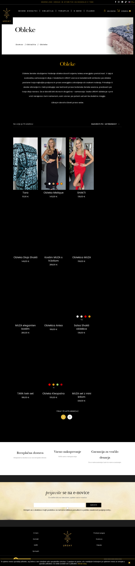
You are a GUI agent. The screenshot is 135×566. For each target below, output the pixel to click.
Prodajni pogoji (99, 533)
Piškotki (99, 545)
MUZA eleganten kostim (25, 327)
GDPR (36, 545)
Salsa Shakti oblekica (81, 327)
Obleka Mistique (54, 192)
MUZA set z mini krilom (81, 395)
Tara (25, 192)
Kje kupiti (36, 551)
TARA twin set (25, 393)
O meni (35, 533)
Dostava (99, 539)
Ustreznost (112, 124)
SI (131, 2)
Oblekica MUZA (81, 257)
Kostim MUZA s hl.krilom (53, 259)
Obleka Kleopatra (53, 393)
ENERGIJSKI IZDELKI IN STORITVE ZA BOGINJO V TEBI (67, 2)
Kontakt (36, 539)
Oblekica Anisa (53, 325)
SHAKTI (81, 192)
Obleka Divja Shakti (25, 257)
